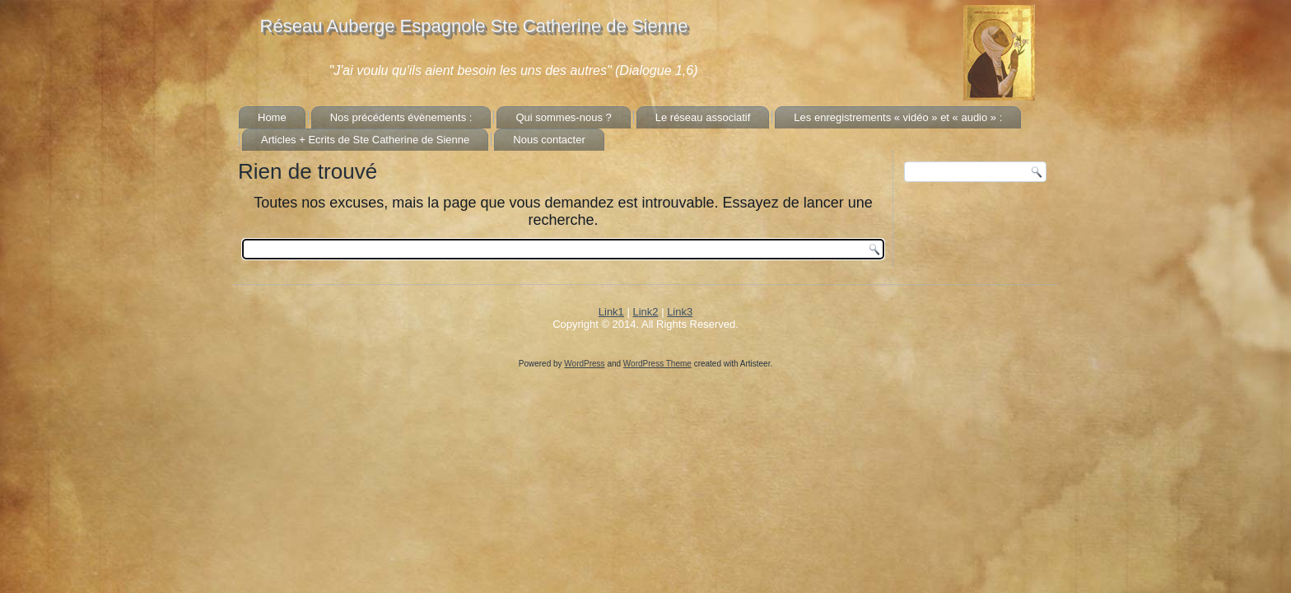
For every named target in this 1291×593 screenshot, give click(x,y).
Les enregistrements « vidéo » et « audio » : (898, 117)
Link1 (611, 312)
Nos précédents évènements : (401, 117)
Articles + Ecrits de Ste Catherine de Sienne (365, 139)
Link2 (645, 312)
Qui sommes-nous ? (563, 117)
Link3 (679, 312)
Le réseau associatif (703, 117)
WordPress (584, 363)
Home (272, 117)
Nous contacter (549, 139)
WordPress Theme (657, 363)
